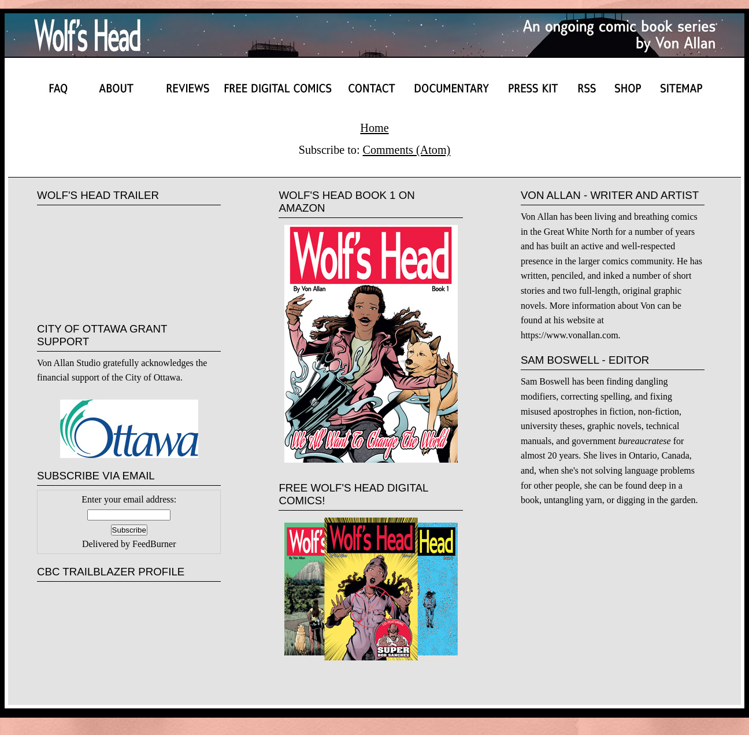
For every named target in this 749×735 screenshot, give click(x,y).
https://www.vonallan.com (569, 335)
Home (374, 127)
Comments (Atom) (407, 149)
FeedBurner (154, 544)
